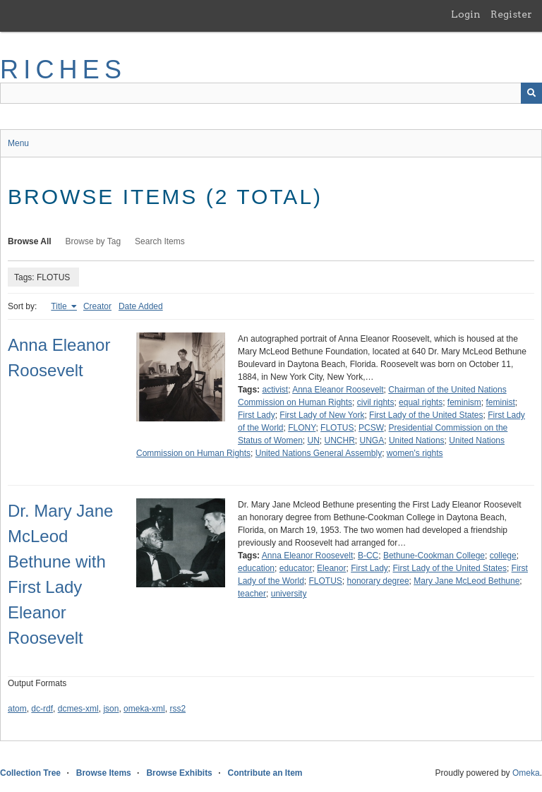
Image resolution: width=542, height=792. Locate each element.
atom (17, 709)
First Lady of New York (321, 415)
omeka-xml (144, 709)
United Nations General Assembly (318, 453)
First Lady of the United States (426, 415)
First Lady (256, 415)
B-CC (368, 555)
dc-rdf (42, 709)
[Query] (271, 93)
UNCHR (340, 440)
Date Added (141, 306)
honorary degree (378, 581)
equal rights (420, 402)
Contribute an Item (264, 773)
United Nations (417, 440)
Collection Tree (30, 773)
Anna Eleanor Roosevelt (337, 390)
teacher (252, 594)
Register (511, 14)
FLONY (301, 428)
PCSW (371, 428)
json (111, 709)
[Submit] (531, 93)
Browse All (30, 241)
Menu (18, 143)
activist (275, 390)
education (256, 568)
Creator (97, 306)
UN (314, 440)
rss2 (177, 709)
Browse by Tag (93, 241)
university (289, 594)
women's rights (415, 453)
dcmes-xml (78, 709)
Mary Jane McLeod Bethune (466, 581)
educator (296, 568)
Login (466, 14)
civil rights (376, 402)
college (503, 555)
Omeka (526, 773)
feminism (464, 402)
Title (60, 306)
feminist (500, 402)
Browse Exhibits (179, 773)
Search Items (160, 241)
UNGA (372, 440)
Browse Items (103, 773)
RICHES (63, 69)
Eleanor (331, 568)
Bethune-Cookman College (434, 555)
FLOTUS (337, 428)
